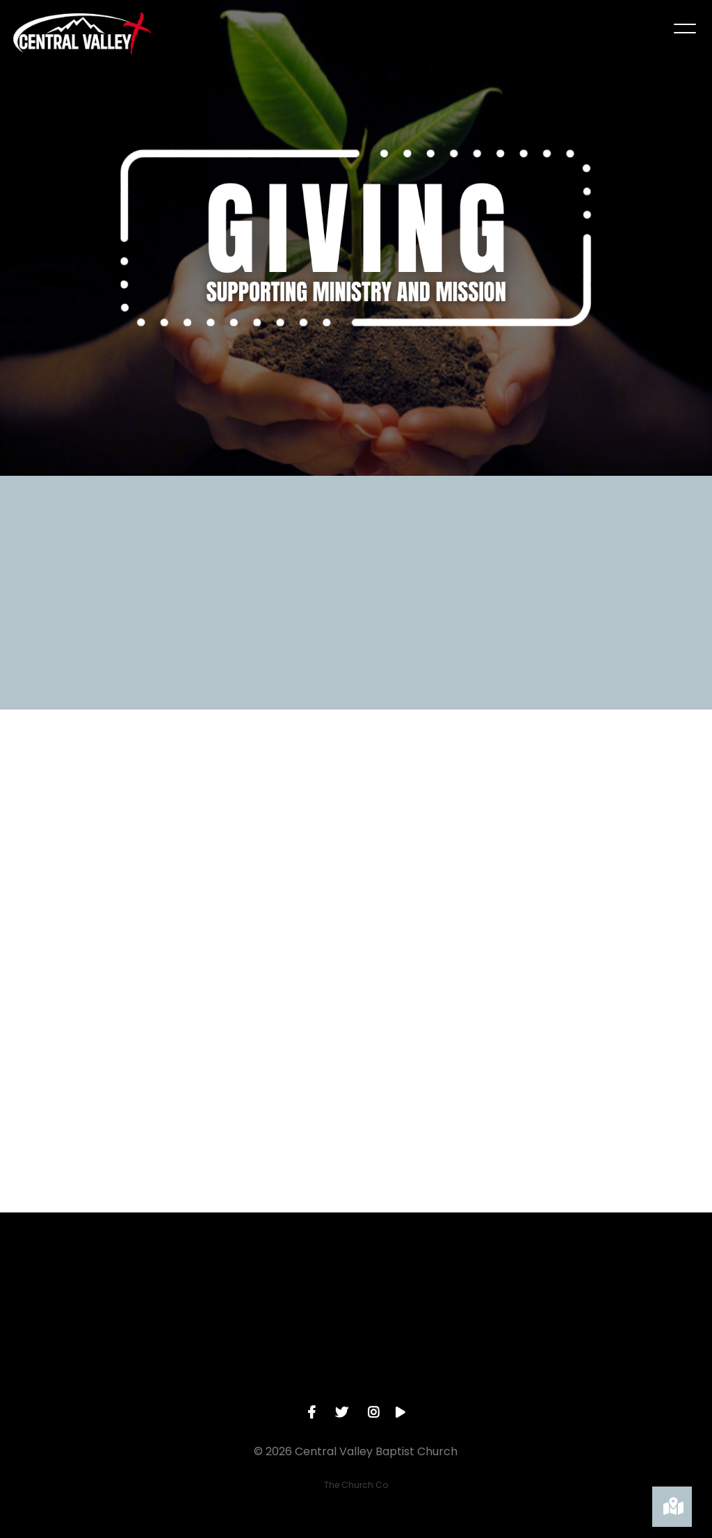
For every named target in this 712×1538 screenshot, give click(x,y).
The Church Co (356, 1485)
